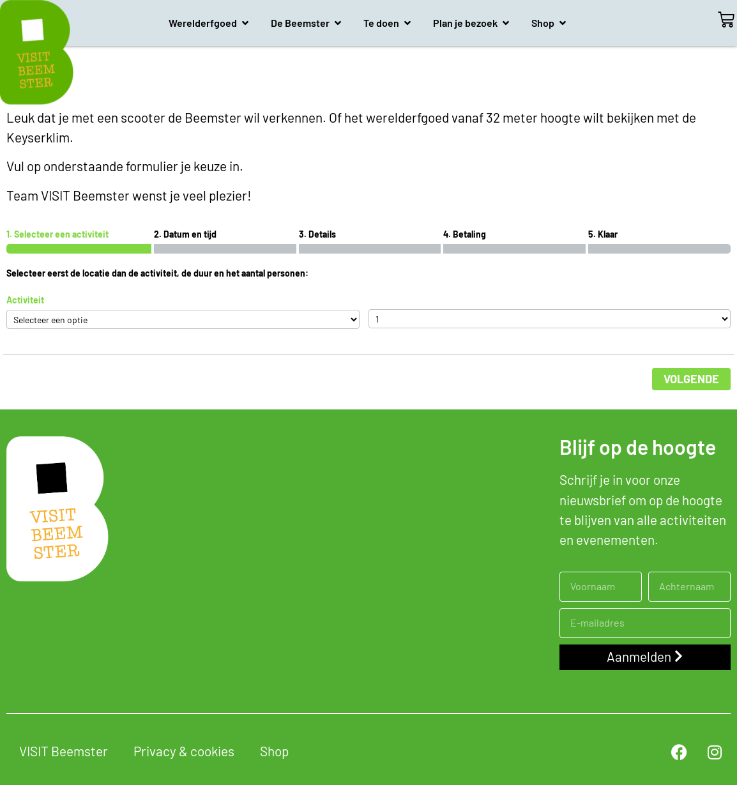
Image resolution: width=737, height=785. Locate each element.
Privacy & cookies (183, 751)
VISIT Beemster (63, 751)
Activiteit (25, 299)
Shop (274, 751)
